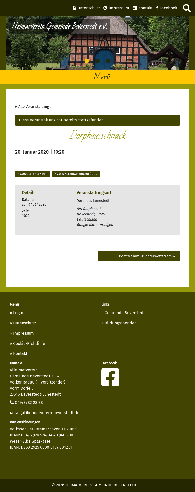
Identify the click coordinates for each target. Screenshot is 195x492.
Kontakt (20, 353)
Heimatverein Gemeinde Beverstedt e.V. (59, 26)
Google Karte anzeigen (95, 225)
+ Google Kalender (32, 174)
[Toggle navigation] (97, 77)
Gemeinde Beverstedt (125, 312)
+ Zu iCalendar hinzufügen (76, 174)
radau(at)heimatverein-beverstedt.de (44, 412)
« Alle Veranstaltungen (34, 106)
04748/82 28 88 (26, 402)
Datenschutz (24, 323)
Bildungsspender (120, 323)
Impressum (23, 333)
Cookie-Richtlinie (29, 343)
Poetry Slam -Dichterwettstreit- (147, 256)
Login (18, 312)
